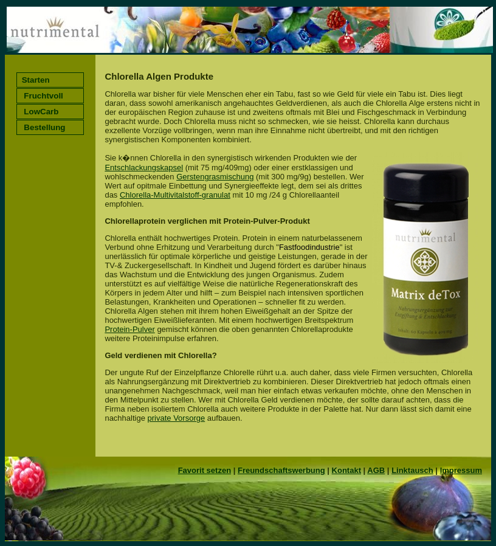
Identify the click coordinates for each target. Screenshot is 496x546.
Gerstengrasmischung (214, 176)
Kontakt (346, 470)
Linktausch (412, 470)
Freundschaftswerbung (281, 470)
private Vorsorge (176, 418)
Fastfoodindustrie (309, 247)
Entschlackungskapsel (144, 167)
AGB (376, 470)
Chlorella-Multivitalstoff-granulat (175, 194)
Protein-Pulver (129, 329)
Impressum (461, 470)
